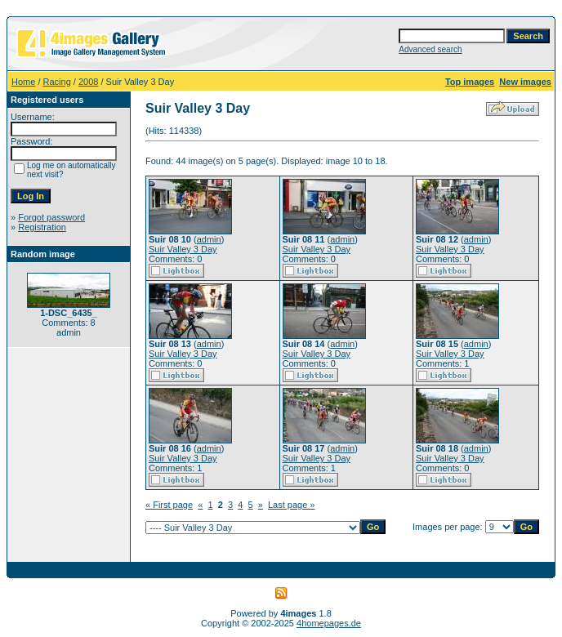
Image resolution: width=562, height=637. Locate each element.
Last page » (291, 505)
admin (209, 239)
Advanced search (430, 49)
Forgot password (51, 217)
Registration (42, 227)
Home (23, 82)
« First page (169, 505)
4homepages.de (329, 623)
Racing (57, 82)
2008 (88, 82)
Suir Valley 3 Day (183, 249)
